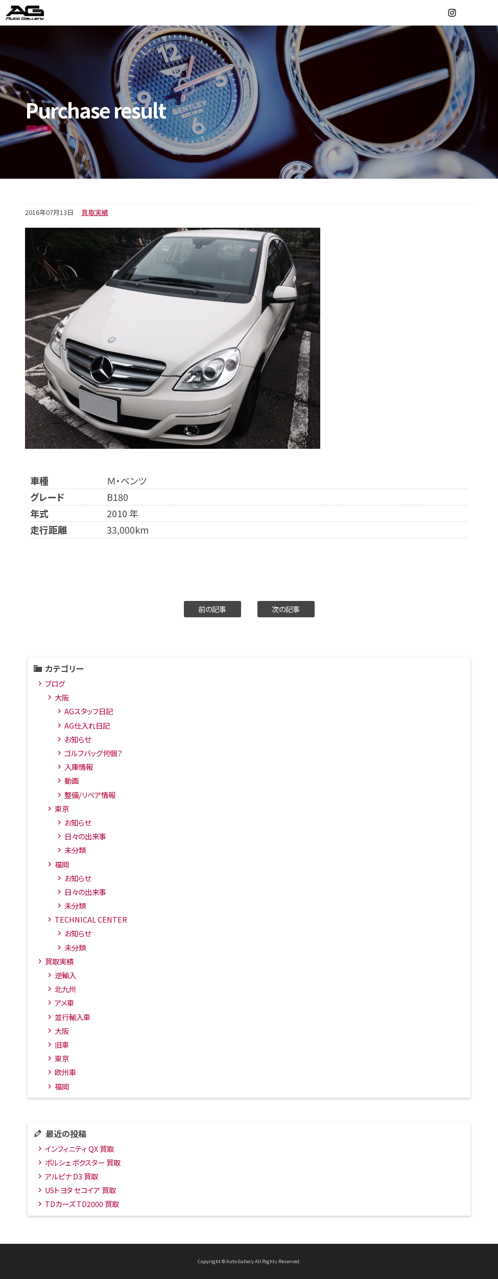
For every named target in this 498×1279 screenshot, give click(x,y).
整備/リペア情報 (89, 795)
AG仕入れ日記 (87, 725)
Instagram (452, 13)
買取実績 (95, 212)
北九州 (65, 989)
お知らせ (77, 739)
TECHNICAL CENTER (91, 919)
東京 (62, 808)
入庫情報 (78, 766)
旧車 (62, 1044)
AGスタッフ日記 (88, 711)
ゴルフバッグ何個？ (93, 753)
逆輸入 (65, 975)
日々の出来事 (85, 836)
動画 (71, 780)
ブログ (55, 683)
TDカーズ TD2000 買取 (82, 1204)
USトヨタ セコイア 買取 (80, 1190)
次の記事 (286, 609)
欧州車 (65, 1072)
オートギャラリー (35, 13)
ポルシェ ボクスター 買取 (83, 1162)
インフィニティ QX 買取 (79, 1148)
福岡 (62, 864)
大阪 (62, 697)
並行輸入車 (72, 1017)
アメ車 (64, 1002)
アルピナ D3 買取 (71, 1176)
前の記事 (212, 609)
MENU (485, 13)
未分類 (75, 850)
